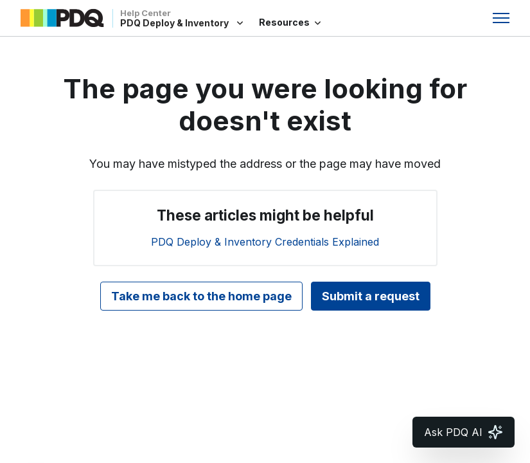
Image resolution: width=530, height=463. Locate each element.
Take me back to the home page (201, 296)
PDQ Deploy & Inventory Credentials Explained (265, 241)
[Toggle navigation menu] (501, 18)
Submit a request (371, 296)
